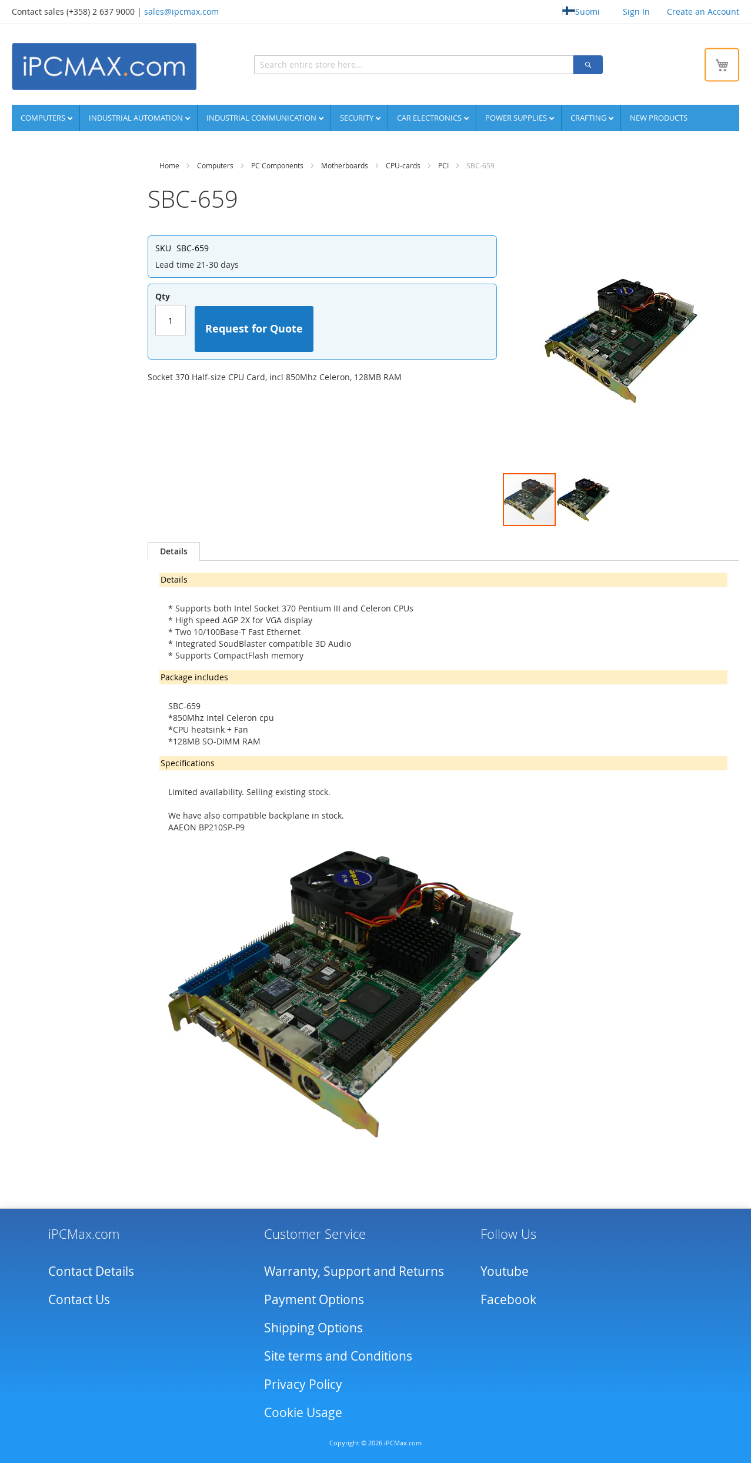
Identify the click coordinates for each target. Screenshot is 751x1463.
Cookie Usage (303, 1410)
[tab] (174, 549)
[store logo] (103, 65)
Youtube (504, 1269)
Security (357, 116)
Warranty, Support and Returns (354, 1269)
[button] (583, 498)
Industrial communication (262, 116)
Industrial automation (137, 116)
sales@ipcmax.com (181, 11)
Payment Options (314, 1297)
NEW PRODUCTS (658, 116)
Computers (44, 116)
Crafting (589, 116)
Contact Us (79, 1297)
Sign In (636, 11)
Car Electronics (430, 116)
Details (174, 549)
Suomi (581, 11)
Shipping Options (313, 1325)
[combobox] (360, 63)
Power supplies (517, 116)
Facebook (508, 1297)
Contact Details (91, 1269)
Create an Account (703, 11)
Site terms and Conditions (338, 1353)
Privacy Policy (303, 1382)
